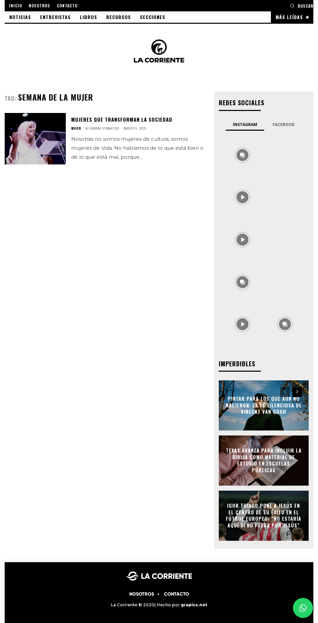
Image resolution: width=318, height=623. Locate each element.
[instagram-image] (242, 153)
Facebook (284, 124)
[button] (301, 5)
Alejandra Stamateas (102, 128)
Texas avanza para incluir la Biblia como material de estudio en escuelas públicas (263, 460)
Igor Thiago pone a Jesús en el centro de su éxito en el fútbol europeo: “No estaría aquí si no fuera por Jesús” (263, 514)
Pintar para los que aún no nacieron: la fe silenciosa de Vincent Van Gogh (263, 404)
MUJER (76, 128)
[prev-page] (285, 391)
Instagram (245, 124)
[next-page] (297, 391)
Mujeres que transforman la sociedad (120, 119)
